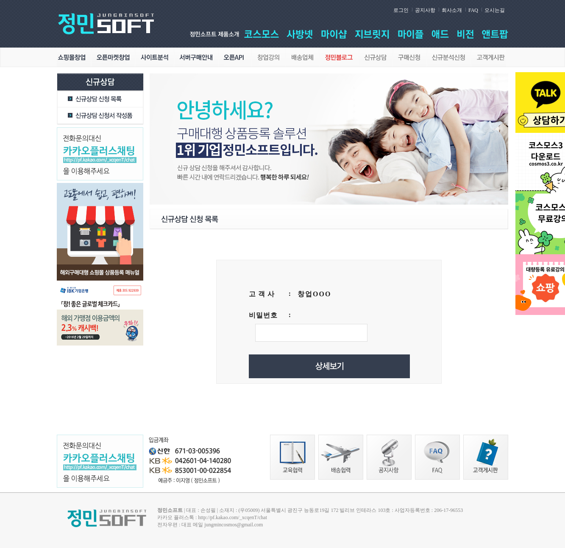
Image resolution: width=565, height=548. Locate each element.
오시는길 (494, 10)
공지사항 (425, 10)
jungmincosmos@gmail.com (233, 525)
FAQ (473, 10)
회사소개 (452, 10)
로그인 (401, 10)
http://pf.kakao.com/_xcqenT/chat (232, 517)
